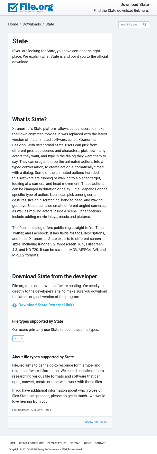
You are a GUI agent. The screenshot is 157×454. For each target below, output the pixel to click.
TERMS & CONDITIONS (31, 443)
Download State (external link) (46, 305)
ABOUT (88, 443)
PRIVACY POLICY (56, 443)
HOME (12, 443)
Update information (96, 421)
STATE (18, 338)
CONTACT (100, 443)
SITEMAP (75, 443)
